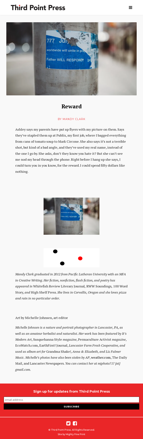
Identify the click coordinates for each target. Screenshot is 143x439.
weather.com (101, 357)
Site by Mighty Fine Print (71, 434)
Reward (71, 106)
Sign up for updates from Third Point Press (71, 391)
